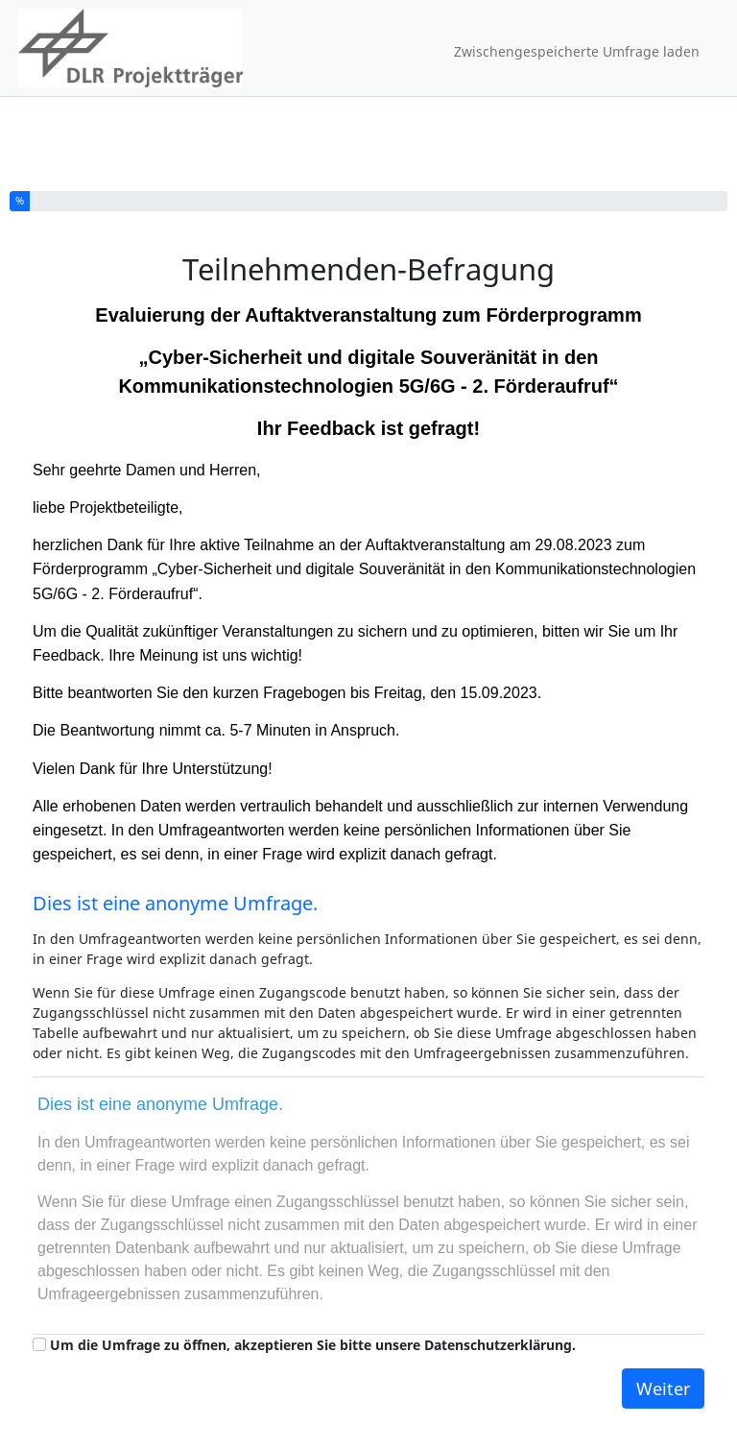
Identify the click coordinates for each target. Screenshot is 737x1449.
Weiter (663, 1388)
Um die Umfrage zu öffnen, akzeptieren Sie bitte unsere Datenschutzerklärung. (313, 1345)
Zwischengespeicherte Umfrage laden (577, 51)
